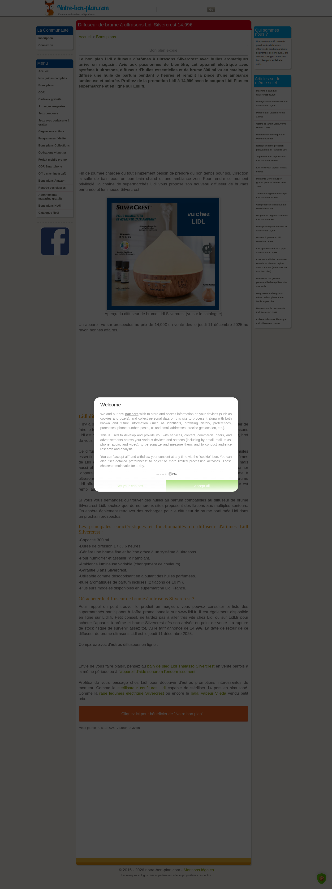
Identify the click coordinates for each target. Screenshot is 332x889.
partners (131, 414)
